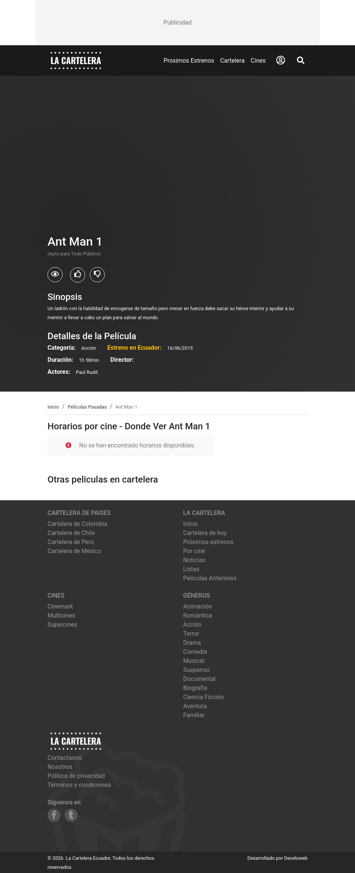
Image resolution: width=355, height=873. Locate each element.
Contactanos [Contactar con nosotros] (64, 757)
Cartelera (232, 60)
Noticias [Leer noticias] (194, 560)
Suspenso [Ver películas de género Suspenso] (196, 669)
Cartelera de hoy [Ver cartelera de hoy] (205, 532)
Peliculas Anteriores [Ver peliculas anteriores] (210, 578)
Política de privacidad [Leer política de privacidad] (76, 775)
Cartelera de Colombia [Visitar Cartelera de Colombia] (77, 523)
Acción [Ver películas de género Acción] (192, 624)
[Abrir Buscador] (301, 60)
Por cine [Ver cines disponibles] (194, 551)
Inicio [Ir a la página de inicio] (190, 523)
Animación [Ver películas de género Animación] (197, 606)
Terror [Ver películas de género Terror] (191, 633)
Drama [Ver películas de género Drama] (192, 642)
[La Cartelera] (75, 60)
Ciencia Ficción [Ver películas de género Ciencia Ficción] (203, 697)
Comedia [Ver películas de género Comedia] (195, 651)
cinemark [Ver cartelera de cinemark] (60, 606)
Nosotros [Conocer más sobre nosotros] (59, 766)
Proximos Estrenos (189, 60)
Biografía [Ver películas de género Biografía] (195, 688)
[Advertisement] (177, 22)
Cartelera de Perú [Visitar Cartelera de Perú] (70, 542)
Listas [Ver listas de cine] (191, 569)
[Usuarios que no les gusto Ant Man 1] (97, 274)
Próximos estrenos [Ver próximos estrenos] (208, 542)
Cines (258, 60)
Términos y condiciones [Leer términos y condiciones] (79, 784)
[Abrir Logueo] (280, 60)
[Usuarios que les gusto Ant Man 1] (77, 275)
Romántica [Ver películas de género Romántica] (197, 615)
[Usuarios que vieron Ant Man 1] (55, 274)
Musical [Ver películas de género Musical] (193, 660)
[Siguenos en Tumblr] (71, 815)
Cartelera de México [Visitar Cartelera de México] (74, 551)
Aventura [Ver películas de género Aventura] (195, 706)
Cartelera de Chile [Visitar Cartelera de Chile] (71, 532)
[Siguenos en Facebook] (53, 815)
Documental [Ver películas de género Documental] (199, 678)
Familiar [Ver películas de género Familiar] (194, 715)
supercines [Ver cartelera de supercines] (62, 624)
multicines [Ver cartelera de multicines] (61, 615)
